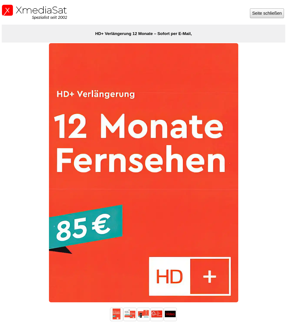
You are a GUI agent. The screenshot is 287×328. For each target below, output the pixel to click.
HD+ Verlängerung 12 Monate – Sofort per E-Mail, (143, 33)
